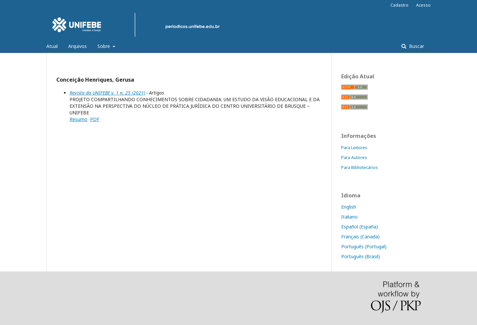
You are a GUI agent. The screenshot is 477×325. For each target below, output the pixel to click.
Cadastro (399, 5)
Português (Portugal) (364, 246)
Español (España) (359, 226)
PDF (94, 119)
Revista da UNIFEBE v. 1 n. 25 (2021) (107, 93)
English (348, 207)
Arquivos (77, 46)
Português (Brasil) (360, 256)
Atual (52, 46)
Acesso (423, 5)
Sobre (104, 46)
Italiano (349, 217)
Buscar (416, 46)
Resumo (78, 119)
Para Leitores (354, 147)
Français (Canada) (360, 236)
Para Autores (354, 157)
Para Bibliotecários (359, 167)
